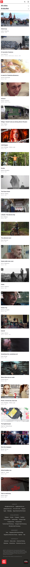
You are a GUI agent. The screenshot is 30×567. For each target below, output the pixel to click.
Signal (5, 510)
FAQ (24, 534)
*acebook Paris (18, 521)
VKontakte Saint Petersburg (14, 526)
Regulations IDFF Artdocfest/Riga (16, 532)
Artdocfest (6, 541)
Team (7, 532)
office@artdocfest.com (9, 506)
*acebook (22, 517)
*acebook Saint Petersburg (8, 523)
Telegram (23, 508)
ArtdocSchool (12, 543)
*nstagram (17, 517)
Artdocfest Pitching (21, 541)
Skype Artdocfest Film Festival (19, 510)
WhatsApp (9, 510)
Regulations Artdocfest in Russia (10, 534)
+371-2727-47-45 (16, 508)
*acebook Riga (15, 519)
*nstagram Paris (10, 521)
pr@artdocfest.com (8, 508)
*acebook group (7, 519)
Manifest (20, 534)
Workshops (6, 543)
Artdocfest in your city (20, 543)
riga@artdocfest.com (19, 506)
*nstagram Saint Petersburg (21, 523)
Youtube (11, 517)
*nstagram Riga (22, 519)
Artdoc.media (13, 541)
